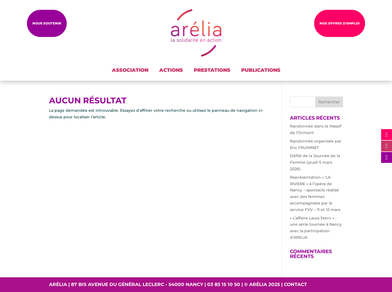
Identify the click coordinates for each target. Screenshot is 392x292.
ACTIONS (171, 70)
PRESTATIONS (212, 70)
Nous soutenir (46, 23)
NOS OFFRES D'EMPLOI (340, 23)
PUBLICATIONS (260, 70)
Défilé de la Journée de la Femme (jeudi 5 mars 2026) (315, 162)
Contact (295, 284)
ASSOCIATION (130, 70)
